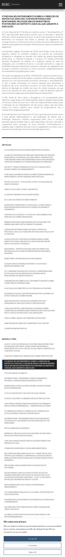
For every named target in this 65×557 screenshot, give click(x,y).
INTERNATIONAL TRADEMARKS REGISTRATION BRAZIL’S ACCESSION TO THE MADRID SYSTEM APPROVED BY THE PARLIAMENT (27, 421)
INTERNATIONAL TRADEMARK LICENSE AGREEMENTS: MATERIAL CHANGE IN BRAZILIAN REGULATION (25, 379)
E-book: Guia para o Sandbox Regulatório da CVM (27, 398)
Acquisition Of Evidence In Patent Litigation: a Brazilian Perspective (25, 265)
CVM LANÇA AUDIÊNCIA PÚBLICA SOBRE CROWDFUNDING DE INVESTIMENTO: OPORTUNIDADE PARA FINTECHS (29, 175)
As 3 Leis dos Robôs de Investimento (20, 200)
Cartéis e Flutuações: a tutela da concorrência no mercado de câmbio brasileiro (28, 216)
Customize (32, 545)
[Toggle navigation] (61, 5)
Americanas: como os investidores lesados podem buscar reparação (27, 387)
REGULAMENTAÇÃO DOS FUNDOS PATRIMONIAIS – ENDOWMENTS (24, 486)
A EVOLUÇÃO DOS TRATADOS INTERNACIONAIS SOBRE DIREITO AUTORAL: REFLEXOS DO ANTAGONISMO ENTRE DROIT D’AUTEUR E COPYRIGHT (27, 241)
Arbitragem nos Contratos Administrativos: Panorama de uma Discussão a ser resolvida (25, 302)
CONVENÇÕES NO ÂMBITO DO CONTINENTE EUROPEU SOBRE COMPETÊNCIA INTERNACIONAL (29, 282)
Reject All (32, 552)
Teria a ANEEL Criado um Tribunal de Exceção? (25, 318)
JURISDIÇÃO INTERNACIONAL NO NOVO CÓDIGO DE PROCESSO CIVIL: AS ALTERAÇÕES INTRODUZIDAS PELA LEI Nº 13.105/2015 (29, 232)
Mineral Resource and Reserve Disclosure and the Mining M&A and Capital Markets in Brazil (27, 223)
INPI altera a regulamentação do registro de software (25, 466)
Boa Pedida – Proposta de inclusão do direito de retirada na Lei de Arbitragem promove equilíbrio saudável (27, 251)
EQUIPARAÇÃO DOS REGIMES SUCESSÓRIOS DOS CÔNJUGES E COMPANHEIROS (29, 501)
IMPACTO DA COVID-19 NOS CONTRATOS (21, 189)
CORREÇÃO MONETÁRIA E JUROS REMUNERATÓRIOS (25, 448)
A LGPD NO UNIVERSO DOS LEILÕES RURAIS (21, 195)
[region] (32, 537)
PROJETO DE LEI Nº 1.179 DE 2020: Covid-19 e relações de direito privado (28, 183)
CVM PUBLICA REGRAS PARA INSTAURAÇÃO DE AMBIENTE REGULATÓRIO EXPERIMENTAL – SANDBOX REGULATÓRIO (27, 405)
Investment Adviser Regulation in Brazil (23, 259)
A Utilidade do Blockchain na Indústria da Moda (26, 150)
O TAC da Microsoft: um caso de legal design (24, 393)
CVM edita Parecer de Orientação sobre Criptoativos (28, 356)
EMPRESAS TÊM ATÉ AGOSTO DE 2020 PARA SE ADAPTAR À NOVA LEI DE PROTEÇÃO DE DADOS (27, 434)
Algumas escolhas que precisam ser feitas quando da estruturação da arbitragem (29, 295)
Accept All (32, 539)
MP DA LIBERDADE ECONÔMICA (17, 428)
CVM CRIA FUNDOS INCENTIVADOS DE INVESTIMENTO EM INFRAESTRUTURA (27, 442)
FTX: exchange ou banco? (15, 373)
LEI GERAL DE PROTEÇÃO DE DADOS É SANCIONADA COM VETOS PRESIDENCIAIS (27, 515)
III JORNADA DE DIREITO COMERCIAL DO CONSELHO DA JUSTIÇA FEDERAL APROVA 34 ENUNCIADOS (26, 412)
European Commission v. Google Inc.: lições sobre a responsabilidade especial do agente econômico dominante (27, 207)
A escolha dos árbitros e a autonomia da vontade (27, 288)
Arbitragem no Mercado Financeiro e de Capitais (26, 323)
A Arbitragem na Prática (15, 328)
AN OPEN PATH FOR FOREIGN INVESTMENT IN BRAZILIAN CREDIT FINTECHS (27, 508)
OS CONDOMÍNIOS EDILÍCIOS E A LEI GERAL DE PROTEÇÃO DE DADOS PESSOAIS (28, 493)
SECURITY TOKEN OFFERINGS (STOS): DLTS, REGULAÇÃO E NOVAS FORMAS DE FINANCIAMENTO (27, 168)
